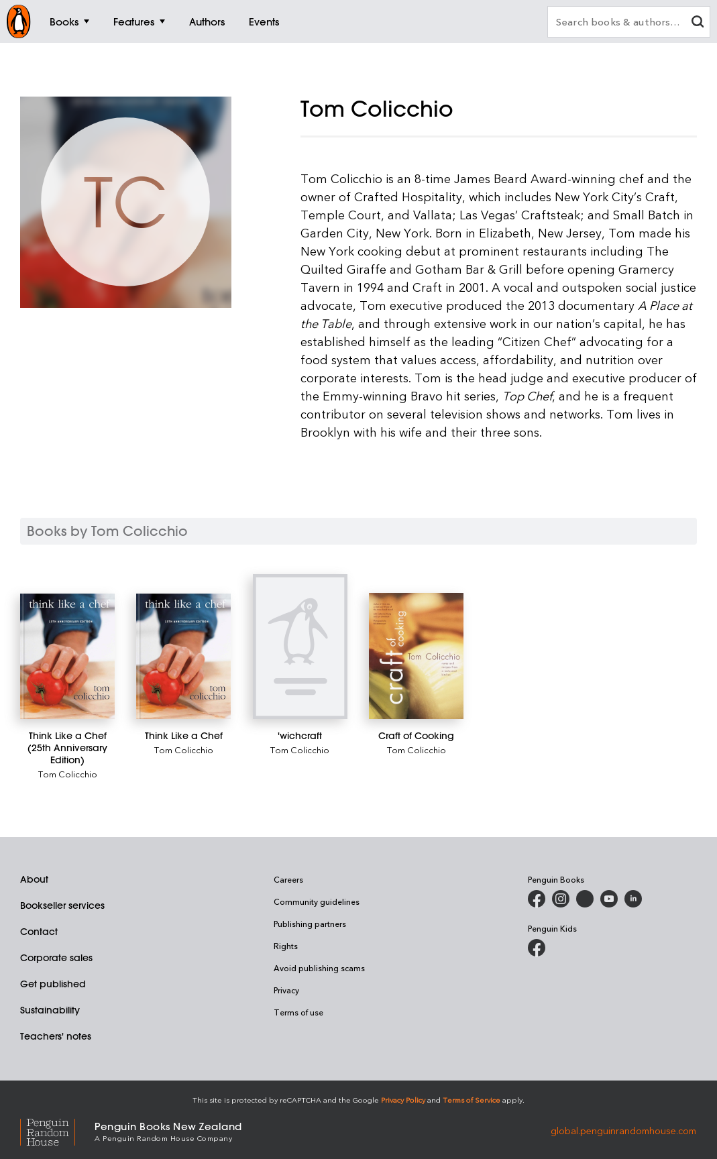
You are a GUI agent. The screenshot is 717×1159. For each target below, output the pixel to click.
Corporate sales (56, 958)
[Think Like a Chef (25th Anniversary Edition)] (67, 656)
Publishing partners (310, 924)
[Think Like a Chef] (183, 656)
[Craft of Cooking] (416, 656)
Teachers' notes (55, 1036)
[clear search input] (698, 23)
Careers (288, 879)
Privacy (286, 990)
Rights (286, 946)
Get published (53, 984)
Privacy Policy (403, 1099)
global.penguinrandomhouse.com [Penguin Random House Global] (623, 1130)
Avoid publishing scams (319, 968)
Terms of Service (471, 1099)
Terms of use (298, 1012)
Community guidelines (317, 901)
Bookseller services (62, 905)
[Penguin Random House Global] (57, 1130)
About (34, 879)
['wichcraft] (300, 646)
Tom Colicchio (67, 773)
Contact (39, 932)
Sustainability (50, 1010)
